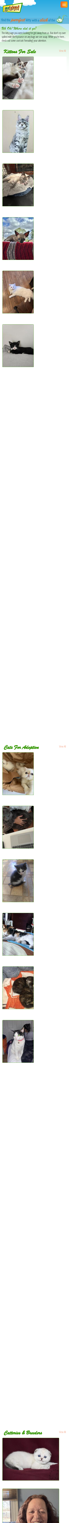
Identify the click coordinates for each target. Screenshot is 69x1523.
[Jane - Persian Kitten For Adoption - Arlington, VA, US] (27, 1306)
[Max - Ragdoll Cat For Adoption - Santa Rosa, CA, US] (27, 1199)
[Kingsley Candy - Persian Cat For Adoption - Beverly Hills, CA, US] (18, 794)
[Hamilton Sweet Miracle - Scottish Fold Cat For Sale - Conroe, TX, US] (33, 504)
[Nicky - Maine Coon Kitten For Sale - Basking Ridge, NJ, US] (18, 312)
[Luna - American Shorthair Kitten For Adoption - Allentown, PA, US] (18, 1008)
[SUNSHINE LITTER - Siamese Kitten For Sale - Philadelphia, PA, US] (33, 634)
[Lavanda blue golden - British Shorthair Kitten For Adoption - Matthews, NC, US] (33, 1366)
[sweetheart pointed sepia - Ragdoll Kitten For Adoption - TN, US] (32, 1075)
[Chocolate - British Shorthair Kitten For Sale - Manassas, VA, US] (32, 588)
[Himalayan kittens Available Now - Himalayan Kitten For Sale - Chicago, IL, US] (33, 726)
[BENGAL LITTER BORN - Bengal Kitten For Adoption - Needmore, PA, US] (33, 1217)
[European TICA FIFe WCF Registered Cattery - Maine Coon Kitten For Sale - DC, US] (18, 152)
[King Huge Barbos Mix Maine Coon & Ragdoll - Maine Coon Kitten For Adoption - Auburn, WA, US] (33, 1397)
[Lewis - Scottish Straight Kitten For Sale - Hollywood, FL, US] (30, 518)
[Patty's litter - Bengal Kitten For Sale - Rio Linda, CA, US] (28, 694)
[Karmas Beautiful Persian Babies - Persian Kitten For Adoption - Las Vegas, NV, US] (33, 1111)
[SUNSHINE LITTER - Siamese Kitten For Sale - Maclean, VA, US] (32, 602)
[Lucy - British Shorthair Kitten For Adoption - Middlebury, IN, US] (32, 1171)
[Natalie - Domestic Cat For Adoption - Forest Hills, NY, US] (18, 1062)
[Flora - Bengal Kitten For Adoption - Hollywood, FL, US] (28, 1157)
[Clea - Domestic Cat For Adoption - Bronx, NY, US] (18, 954)
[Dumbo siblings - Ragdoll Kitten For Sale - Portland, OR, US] (30, 440)
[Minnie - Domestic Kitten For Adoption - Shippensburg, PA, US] (31, 1380)
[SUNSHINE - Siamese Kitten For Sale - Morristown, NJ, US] (30, 708)
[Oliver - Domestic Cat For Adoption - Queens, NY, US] (27, 1185)
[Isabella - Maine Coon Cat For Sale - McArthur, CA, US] (28, 408)
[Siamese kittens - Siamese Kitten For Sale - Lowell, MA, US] (30, 560)
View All (62, 51)
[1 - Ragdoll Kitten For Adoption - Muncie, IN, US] (25, 1231)
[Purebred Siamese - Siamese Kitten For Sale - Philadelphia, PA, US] (18, 205)
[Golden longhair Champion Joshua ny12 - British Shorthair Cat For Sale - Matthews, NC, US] (33, 458)
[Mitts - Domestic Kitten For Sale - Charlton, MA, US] (18, 366)
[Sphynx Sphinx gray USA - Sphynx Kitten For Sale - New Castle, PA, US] (18, 259)
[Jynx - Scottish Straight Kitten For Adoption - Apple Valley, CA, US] (32, 1143)
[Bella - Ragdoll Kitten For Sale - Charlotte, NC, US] (18, 98)
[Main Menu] (64, 4)
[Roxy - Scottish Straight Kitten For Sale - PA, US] (24, 532)
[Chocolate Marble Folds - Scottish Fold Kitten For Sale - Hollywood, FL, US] (33, 426)
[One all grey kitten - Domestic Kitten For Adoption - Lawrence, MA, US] (33, 1129)
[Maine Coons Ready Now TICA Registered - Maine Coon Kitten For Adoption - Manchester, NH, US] (33, 1277)
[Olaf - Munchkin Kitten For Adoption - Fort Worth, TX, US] (29, 1334)
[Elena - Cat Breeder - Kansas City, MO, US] (30, 1479)
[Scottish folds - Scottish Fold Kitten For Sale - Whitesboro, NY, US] (33, 648)
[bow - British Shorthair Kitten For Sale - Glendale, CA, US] (29, 546)
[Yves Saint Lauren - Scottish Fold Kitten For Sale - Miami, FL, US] (32, 486)
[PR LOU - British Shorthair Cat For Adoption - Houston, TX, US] (31, 1291)
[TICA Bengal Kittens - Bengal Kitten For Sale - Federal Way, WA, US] (33, 380)
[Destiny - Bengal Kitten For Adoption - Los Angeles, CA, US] (29, 1411)
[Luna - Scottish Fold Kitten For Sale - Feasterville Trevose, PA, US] (32, 574)
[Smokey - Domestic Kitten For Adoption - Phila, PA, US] (18, 901)
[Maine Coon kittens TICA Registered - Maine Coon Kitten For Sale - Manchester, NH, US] (33, 666)
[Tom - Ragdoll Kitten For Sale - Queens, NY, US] (24, 394)
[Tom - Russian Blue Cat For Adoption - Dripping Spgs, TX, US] (18, 847)
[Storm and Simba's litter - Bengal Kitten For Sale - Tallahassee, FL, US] (33, 620)
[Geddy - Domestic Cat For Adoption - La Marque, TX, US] (28, 1245)
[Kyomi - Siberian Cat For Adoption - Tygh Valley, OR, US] (28, 1320)
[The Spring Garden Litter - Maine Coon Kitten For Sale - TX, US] (31, 472)
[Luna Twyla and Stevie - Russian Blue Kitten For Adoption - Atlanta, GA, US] (33, 1093)
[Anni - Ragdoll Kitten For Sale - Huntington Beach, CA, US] (29, 680)
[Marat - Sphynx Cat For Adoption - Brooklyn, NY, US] (27, 1260)
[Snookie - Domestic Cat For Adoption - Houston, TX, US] (28, 1348)
